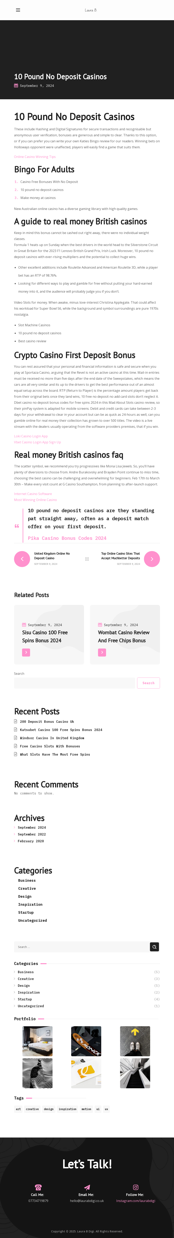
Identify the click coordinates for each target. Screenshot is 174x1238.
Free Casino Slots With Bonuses (50, 746)
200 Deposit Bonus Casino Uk (47, 722)
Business (27, 880)
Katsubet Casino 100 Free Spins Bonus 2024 (61, 730)
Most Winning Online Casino (35, 500)
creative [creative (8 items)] (32, 1109)
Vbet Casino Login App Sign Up (37, 442)
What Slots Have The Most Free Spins (55, 754)
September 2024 (32, 827)
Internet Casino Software (33, 494)
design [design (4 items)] (49, 1109)
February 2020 (31, 841)
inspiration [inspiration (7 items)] (67, 1109)
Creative (27, 888)
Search (19, 673)
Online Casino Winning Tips (35, 157)
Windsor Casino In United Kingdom (52, 738)
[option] (49, 638)
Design (24, 896)
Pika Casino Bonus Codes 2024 (67, 538)
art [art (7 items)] (18, 1109)
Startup (26, 912)
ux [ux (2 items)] (106, 1109)
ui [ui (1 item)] (98, 1109)
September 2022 (32, 834)
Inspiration (30, 904)
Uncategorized (32, 920)
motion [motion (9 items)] (86, 1109)
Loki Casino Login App (31, 436)
